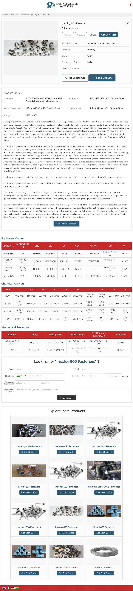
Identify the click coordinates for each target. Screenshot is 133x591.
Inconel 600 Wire (104, 567)
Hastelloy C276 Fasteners (29, 446)
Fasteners (24, 15)
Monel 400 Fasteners (104, 527)
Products (14, 15)
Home (5, 15)
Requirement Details (9, 390)
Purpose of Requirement (9, 383)
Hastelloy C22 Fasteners (66, 446)
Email (77, 369)
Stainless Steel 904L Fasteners (104, 486)
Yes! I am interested (66, 223)
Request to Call (75, 77)
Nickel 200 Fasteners (66, 567)
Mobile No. (9, 376)
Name (11, 369)
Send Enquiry (102, 77)
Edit (93, 35)
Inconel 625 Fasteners (66, 486)
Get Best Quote (29, 452)
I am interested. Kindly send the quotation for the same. (72, 390)
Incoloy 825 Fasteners (66, 527)
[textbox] (81, 34)
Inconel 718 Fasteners (29, 527)
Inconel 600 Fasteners (104, 446)
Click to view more (71, 68)
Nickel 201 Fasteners (29, 486)
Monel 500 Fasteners (29, 567)
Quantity (75, 376)
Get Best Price (108, 34)
